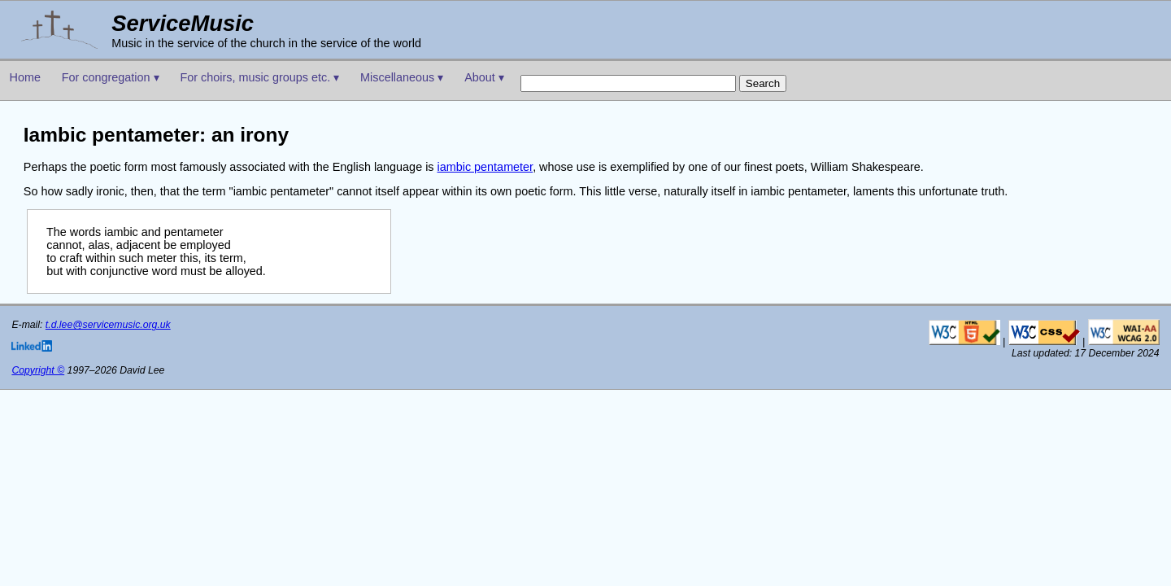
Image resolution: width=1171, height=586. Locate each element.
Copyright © (37, 370)
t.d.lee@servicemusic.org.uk (108, 324)
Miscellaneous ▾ (401, 77)
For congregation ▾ (110, 77)
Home (25, 77)
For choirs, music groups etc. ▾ (259, 77)
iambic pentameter (485, 166)
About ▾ (484, 77)
